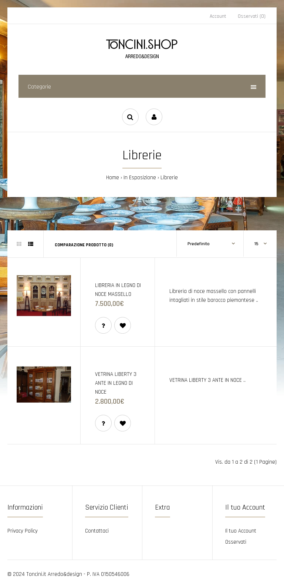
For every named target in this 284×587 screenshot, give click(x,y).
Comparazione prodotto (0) (84, 245)
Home (112, 177)
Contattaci (97, 530)
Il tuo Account (240, 530)
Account (218, 16)
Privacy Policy (22, 530)
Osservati (235, 542)
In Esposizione (140, 177)
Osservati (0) (252, 16)
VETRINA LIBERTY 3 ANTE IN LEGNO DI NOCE (115, 383)
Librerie (169, 177)
